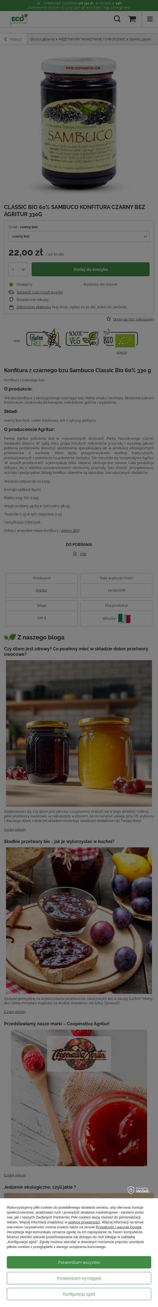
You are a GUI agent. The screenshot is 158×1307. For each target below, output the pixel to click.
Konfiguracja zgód (79, 1294)
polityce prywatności (84, 1222)
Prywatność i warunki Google (119, 1227)
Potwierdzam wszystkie (79, 1262)
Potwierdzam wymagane (79, 1278)
